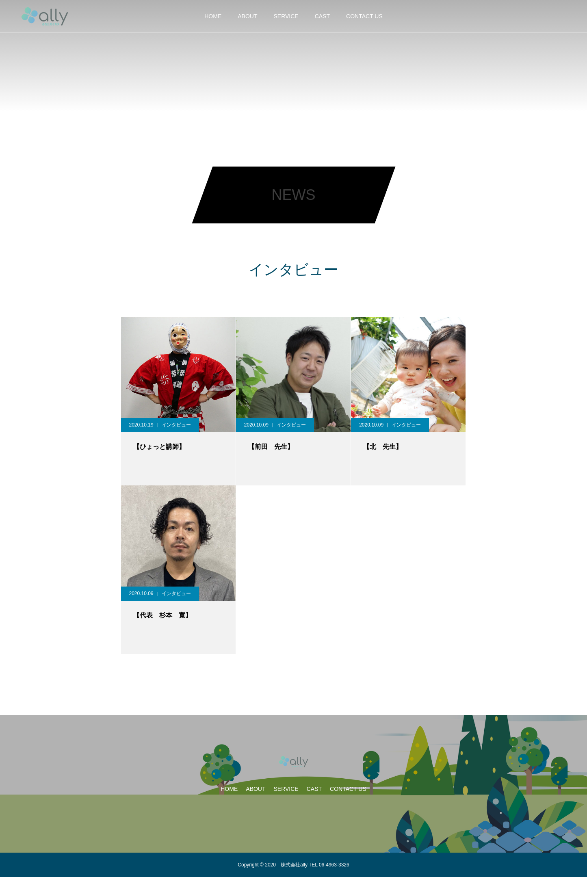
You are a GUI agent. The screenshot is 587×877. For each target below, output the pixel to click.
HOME (212, 16)
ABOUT (247, 16)
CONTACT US (364, 16)
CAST (322, 16)
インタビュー (176, 425)
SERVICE (285, 16)
